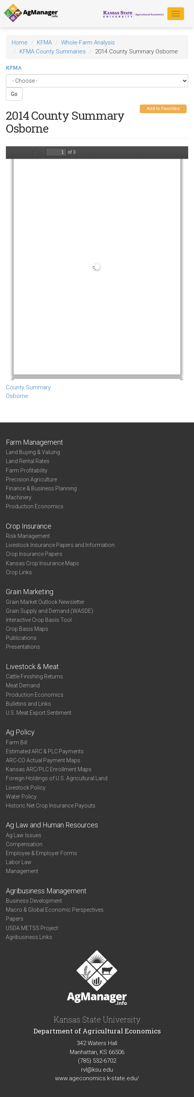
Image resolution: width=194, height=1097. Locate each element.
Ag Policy (20, 732)
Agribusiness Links (29, 937)
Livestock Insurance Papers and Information (60, 545)
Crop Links (19, 572)
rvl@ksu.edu (97, 1069)
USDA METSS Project (32, 928)
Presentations (23, 647)
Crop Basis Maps (27, 629)
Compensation (24, 844)
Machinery (19, 497)
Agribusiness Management (46, 891)
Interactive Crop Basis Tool (39, 620)
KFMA (44, 42)
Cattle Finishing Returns (34, 676)
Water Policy (21, 796)
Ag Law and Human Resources (52, 825)
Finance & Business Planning (41, 488)
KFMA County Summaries (52, 51)
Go (14, 94)
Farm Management (34, 442)
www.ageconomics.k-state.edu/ (97, 1078)
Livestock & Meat (32, 666)
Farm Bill (16, 742)
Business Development (34, 901)
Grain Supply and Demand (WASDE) (49, 611)
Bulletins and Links (28, 704)
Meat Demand (23, 685)
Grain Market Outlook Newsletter (45, 602)
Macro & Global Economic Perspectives (55, 910)
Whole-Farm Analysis (88, 42)
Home (20, 42)
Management (22, 871)
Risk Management (28, 536)
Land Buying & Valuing (33, 452)
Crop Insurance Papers (34, 554)
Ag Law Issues (23, 835)
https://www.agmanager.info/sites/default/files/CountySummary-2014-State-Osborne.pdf (97, 263)
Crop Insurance (28, 526)
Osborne (17, 395)
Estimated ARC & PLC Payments (45, 751)
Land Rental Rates (27, 461)
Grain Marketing (29, 592)
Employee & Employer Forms (41, 853)
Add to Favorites (163, 108)
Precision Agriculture (31, 479)
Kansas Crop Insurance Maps (42, 563)
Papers (14, 919)
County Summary (28, 387)
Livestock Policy (26, 788)
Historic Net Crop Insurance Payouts (50, 805)
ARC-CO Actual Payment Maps (43, 760)
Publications (21, 638)
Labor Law (19, 862)
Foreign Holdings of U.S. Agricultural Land (57, 778)
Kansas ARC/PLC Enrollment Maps (49, 769)
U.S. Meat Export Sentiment (38, 713)
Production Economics (34, 506)
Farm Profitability (27, 470)
